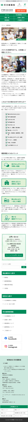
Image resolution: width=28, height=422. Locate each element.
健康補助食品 (7, 281)
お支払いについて (4, 409)
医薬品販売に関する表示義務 (6, 415)
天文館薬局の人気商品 (10, 300)
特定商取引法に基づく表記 (20, 412)
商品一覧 (7, 17)
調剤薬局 (7, 20)
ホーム (7, 15)
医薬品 (6, 277)
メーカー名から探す (9, 304)
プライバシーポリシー (19, 415)
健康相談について (9, 327)
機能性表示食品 (8, 284)
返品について (3, 412)
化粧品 (6, 288)
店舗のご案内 (21, 17)
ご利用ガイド (21, 20)
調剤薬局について (9, 323)
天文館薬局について (21, 15)
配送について (17, 409)
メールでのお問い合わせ (14, 255)
